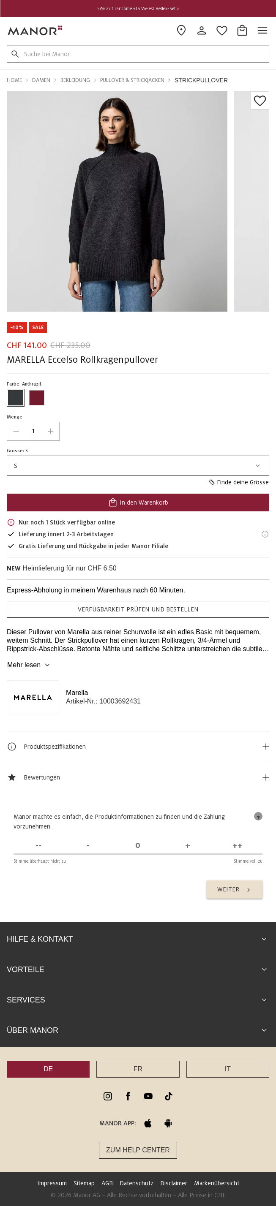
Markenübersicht (216, 1183)
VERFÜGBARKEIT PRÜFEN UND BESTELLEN (138, 609)
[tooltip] (258, 816)
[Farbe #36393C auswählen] (15, 397)
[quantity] (33, 431)
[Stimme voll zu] (237, 845)
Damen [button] (41, 80)
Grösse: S (17, 450)
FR (138, 1069)
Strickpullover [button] (201, 80)
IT (228, 1069)
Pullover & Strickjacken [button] (132, 80)
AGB (107, 1183)
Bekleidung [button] (75, 80)
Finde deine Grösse (238, 482)
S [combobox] (138, 466)
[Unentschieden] (138, 845)
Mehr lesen (29, 665)
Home (14, 80)
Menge (14, 416)
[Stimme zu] (188, 845)
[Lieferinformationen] (265, 534)
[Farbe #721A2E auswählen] (36, 397)
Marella (77, 692)
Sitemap (84, 1183)
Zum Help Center (138, 1150)
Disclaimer (173, 1183)
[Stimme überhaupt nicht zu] (38, 845)
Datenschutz (136, 1183)
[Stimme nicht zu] (88, 845)
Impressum (52, 1183)
